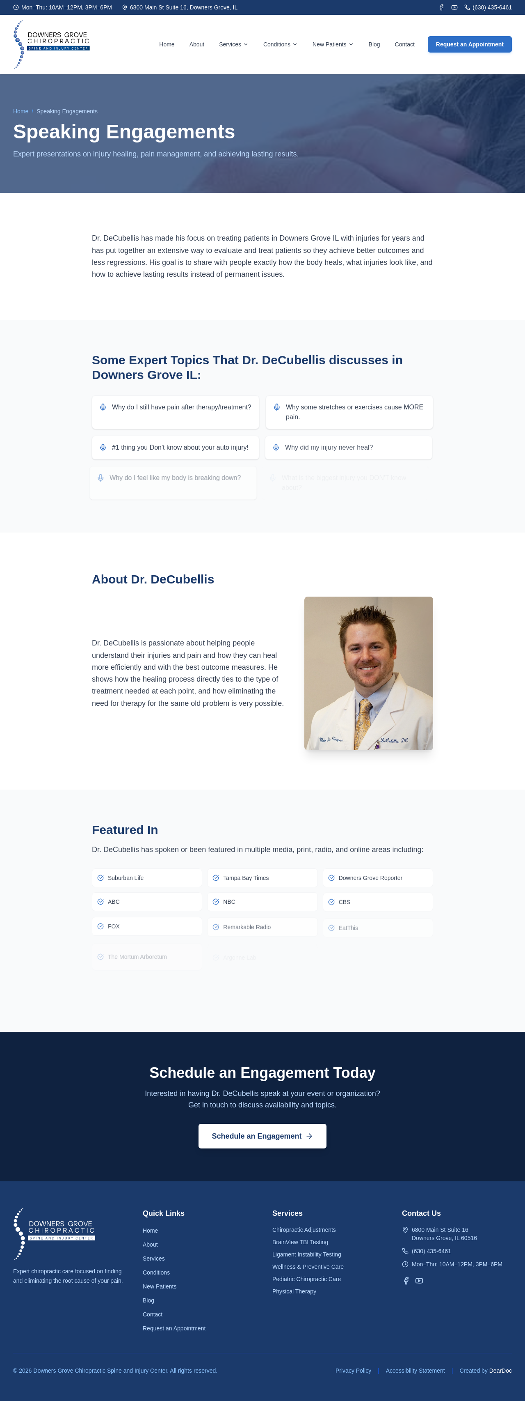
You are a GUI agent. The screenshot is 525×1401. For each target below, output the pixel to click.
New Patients (159, 1286)
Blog (374, 44)
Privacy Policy (353, 1370)
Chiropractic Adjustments (304, 1229)
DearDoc (500, 1370)
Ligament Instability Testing (306, 1254)
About (197, 44)
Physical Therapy (294, 1291)
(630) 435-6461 (488, 7)
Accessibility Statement (415, 1370)
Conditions (280, 44)
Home (166, 44)
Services (234, 44)
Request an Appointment (470, 44)
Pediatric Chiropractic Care (306, 1279)
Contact (405, 44)
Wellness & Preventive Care (308, 1266)
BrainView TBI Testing (300, 1242)
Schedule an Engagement (262, 1136)
